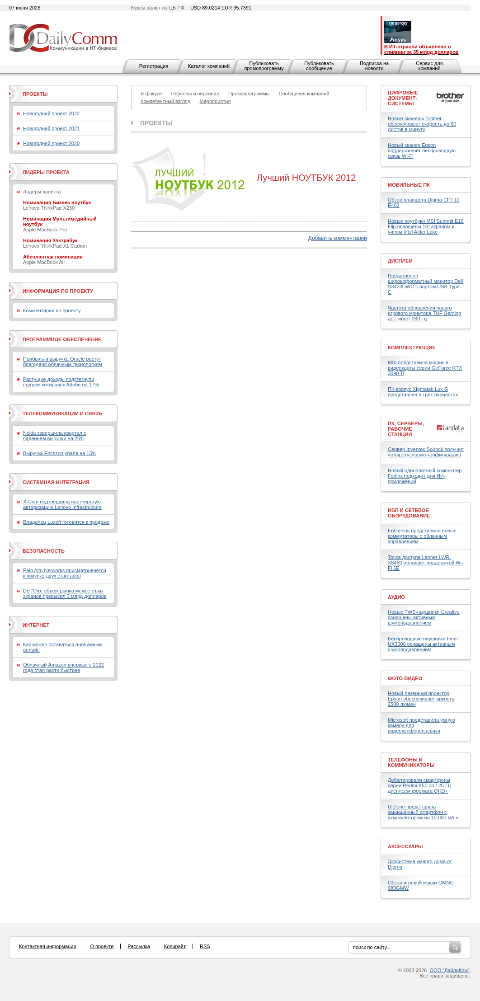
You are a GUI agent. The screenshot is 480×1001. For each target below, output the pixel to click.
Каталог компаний (209, 66)
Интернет (36, 625)
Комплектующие (412, 347)
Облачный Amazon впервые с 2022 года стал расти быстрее (63, 667)
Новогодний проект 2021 (51, 128)
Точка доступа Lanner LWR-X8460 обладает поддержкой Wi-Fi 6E (425, 563)
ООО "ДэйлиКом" (450, 970)
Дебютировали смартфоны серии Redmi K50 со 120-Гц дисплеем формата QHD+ (419, 785)
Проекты (156, 123)
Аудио (396, 597)
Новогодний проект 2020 (51, 143)
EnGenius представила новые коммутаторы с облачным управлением (422, 536)
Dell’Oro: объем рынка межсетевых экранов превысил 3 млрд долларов (65, 593)
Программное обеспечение (62, 339)
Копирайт (175, 946)
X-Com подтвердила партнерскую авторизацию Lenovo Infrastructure (62, 504)
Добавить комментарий (337, 238)
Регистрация (153, 66)
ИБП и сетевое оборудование (409, 513)
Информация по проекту (58, 291)
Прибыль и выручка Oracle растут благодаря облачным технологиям (62, 361)
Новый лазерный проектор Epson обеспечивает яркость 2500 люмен (421, 699)
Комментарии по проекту (51, 310)
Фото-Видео (405, 678)
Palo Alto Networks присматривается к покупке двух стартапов (64, 573)
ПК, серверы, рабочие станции (406, 429)
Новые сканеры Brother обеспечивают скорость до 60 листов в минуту (422, 124)
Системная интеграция (56, 482)
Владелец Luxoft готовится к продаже (66, 522)
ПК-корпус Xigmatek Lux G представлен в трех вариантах (423, 391)
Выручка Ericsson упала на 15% (59, 453)
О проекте (101, 946)
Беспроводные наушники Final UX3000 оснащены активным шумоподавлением (423, 644)
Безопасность (44, 551)
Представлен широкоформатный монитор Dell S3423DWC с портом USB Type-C (425, 284)
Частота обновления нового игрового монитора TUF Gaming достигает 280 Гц (424, 313)
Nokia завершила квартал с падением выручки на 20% (54, 435)
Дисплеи (400, 260)
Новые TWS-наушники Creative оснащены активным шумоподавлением (424, 617)
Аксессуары (405, 846)
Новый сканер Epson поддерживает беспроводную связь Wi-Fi (422, 150)
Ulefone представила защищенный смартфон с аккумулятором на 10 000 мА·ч (423, 812)
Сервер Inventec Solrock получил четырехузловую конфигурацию (426, 451)
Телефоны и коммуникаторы (411, 762)
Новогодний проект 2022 (51, 113)
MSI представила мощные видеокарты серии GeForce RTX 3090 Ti (425, 368)
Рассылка (138, 946)
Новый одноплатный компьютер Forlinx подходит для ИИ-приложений (424, 476)
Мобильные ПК (409, 185)
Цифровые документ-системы (403, 98)
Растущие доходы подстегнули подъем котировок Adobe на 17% (61, 381)
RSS (205, 946)
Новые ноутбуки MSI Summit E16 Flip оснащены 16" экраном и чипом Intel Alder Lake (426, 226)
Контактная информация (47, 946)
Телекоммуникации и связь (62, 413)
